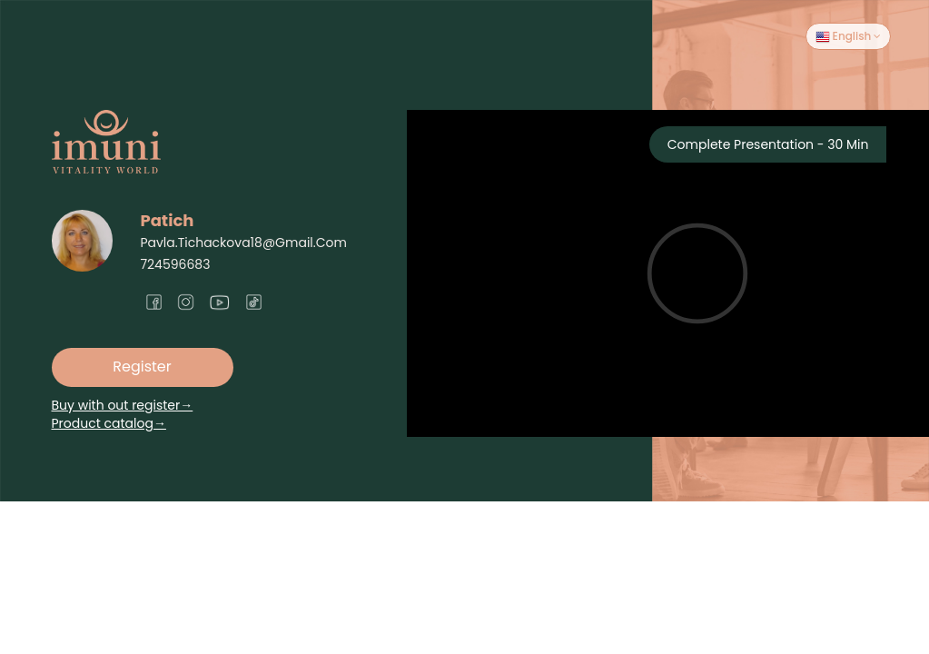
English (848, 36)
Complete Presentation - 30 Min (768, 144)
